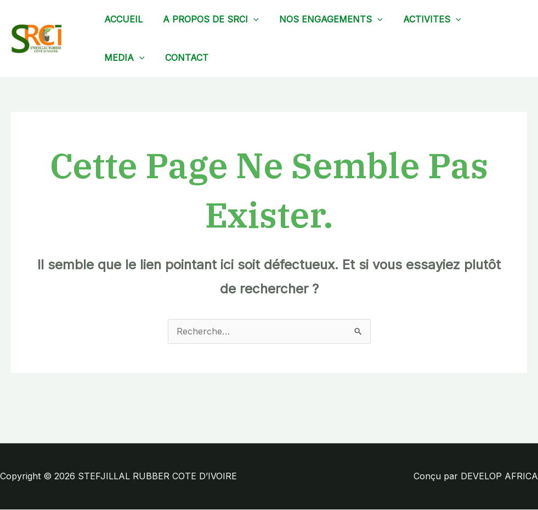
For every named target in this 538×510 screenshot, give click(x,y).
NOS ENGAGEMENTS (324, 19)
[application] (248, 19)
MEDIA (123, 57)
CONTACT (182, 57)
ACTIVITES (422, 19)
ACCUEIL (122, 19)
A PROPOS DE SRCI (206, 19)
